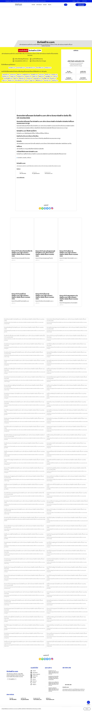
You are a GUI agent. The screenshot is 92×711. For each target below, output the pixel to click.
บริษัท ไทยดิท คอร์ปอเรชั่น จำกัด (76, 61)
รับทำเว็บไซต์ (83, 78)
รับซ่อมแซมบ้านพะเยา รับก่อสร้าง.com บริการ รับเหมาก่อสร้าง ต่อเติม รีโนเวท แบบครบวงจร (66, 427)
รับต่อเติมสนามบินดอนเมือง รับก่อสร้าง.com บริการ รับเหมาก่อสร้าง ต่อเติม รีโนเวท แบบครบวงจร (24, 559)
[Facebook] (45, 208)
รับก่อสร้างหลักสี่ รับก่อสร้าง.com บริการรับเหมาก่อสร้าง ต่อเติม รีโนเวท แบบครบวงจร (66, 460)
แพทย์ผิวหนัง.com (26, 74)
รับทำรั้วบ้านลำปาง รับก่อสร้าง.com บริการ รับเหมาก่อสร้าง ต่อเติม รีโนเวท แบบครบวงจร (24, 427)
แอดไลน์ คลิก (83, 71)
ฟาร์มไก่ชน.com (5, 76)
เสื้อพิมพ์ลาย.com (39, 80)
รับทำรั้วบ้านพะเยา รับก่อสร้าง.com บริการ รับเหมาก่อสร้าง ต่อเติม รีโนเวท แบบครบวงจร (24, 626)
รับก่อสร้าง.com (12, 67)
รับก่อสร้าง (20, 157)
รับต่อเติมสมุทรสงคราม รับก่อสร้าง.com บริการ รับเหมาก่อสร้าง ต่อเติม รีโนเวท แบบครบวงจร (67, 601)
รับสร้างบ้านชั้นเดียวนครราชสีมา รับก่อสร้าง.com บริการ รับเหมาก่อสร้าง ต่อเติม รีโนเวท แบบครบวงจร (24, 336)
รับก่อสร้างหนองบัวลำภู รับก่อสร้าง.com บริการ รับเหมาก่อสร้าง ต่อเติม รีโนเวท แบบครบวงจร (24, 551)
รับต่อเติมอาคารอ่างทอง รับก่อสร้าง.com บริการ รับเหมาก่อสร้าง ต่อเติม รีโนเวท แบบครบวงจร (24, 377)
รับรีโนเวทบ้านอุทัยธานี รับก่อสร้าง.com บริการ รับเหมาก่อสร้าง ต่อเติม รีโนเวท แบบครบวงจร (67, 386)
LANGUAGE (84, 1)
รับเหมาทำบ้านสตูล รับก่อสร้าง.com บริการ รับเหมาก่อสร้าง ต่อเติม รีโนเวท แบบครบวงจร (24, 460)
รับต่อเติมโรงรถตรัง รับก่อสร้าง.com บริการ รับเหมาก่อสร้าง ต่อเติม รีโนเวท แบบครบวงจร (67, 452)
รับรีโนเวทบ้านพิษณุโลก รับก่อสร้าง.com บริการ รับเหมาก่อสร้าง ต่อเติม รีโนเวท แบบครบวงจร (24, 369)
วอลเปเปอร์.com (5, 74)
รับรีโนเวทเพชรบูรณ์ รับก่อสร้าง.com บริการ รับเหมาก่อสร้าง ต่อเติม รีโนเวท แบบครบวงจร (66, 617)
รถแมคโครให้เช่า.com (8, 78)
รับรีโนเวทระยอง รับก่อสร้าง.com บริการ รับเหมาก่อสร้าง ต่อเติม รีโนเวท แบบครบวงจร (66, 584)
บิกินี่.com (55, 76)
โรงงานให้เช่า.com (40, 67)
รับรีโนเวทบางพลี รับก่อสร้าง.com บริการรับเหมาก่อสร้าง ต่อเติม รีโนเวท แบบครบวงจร (23, 535)
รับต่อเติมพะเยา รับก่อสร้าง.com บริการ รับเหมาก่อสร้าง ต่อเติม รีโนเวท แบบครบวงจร (23, 543)
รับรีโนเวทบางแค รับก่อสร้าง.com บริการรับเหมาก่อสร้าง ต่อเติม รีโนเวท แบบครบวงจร (23, 485)
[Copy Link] (40, 208)
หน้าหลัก (33, 4)
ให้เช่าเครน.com (22, 78)
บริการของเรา (39, 4)
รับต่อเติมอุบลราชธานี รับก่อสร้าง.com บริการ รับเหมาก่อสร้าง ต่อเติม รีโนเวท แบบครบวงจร (24, 609)
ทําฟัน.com (16, 78)
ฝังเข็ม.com (35, 76)
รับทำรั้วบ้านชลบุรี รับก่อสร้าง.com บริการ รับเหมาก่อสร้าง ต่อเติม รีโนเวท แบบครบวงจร (67, 576)
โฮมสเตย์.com (53, 78)
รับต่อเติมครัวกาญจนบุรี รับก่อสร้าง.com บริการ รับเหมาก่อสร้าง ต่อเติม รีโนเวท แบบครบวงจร (23, 353)
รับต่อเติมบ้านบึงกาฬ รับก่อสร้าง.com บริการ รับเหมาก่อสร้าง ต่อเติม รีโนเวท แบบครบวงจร (66, 444)
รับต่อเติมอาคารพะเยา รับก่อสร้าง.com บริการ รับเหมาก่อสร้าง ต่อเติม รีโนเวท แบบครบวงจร (24, 394)
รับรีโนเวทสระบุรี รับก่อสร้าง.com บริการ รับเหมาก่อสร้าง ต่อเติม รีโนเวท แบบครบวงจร (66, 435)
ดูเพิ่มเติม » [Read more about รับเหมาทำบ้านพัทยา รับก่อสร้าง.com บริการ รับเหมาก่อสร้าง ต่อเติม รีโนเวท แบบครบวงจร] (62, 260)
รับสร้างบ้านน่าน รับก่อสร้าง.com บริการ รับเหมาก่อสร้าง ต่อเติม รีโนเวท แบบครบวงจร (23, 444)
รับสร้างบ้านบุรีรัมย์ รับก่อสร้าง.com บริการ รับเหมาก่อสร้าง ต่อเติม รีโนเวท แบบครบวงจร (53, 689)
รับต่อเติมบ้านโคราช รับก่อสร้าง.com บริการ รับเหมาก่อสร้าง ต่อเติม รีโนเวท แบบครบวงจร (24, 502)
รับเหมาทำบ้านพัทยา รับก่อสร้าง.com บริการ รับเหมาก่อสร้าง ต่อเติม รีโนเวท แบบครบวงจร (69, 253)
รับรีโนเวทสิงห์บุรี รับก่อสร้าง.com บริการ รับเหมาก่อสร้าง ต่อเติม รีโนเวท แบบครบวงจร (66, 394)
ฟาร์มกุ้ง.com (54, 74)
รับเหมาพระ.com (47, 80)
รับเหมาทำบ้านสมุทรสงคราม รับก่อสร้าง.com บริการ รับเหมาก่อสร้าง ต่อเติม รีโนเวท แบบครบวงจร (69, 298)
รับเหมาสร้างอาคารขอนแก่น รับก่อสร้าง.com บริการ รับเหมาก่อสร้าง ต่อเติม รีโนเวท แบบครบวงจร (67, 634)
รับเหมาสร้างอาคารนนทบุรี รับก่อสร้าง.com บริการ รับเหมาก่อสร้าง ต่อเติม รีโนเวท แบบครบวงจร (24, 526)
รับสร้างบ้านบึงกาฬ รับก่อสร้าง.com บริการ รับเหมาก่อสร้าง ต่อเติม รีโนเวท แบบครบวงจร (67, 642)
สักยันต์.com (41, 76)
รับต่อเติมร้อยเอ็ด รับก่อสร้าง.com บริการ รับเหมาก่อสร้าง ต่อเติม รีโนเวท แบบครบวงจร (67, 526)
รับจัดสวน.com (48, 67)
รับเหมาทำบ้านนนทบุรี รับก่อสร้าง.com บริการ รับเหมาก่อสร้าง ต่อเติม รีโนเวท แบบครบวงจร (67, 336)
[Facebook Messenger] (47, 208)
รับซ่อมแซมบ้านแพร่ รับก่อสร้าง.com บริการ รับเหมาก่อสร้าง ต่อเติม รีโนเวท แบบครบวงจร (24, 361)
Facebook (68, 78)
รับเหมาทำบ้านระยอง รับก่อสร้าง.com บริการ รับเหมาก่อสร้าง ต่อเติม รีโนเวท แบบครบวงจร (23, 592)
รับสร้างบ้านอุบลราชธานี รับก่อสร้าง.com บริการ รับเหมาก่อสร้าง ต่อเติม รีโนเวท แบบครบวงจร (67, 535)
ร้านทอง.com (29, 78)
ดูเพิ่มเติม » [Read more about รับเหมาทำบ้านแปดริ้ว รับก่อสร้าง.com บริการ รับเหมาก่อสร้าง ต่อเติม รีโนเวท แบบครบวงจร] (14, 303)
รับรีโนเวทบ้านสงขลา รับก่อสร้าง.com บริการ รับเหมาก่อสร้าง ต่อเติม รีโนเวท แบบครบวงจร (66, 369)
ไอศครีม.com (48, 74)
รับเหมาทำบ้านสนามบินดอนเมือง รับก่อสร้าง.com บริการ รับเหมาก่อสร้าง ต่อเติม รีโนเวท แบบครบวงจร (22, 253)
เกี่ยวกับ (49, 4)
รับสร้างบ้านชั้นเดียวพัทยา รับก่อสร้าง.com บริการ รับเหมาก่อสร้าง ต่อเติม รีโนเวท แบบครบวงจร (66, 559)
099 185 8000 (81, 5)
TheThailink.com (83, 79)
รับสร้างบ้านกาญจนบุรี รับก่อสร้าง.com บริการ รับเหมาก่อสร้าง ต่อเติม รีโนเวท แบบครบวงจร (24, 568)
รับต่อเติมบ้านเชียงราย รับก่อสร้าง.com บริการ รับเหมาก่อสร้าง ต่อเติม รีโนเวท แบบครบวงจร (24, 402)
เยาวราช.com (13, 74)
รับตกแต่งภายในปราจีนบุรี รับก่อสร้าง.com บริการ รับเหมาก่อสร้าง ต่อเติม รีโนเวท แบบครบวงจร (66, 320)
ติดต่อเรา (74, 1)
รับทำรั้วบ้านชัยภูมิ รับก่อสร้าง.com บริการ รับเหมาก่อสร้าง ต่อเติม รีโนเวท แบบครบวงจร (67, 568)
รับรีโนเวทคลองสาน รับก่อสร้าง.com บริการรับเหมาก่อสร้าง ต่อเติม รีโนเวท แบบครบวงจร (24, 452)
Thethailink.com (69, 79)
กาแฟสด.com (13, 76)
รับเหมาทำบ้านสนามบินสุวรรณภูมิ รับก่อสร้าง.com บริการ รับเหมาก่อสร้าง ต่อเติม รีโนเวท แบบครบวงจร (45, 253)
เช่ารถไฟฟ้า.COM (45, 78)
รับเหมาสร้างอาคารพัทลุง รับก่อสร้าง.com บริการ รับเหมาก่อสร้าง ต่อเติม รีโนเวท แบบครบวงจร (23, 386)
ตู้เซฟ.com (19, 74)
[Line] (42, 208)
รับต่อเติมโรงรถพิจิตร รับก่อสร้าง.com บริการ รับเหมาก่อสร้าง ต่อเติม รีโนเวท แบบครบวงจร (66, 353)
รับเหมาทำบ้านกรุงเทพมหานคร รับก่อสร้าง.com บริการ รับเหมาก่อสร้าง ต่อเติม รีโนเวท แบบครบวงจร (24, 584)
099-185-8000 (68, 72)
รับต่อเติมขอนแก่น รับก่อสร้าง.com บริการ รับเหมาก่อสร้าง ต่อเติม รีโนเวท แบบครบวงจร (67, 592)
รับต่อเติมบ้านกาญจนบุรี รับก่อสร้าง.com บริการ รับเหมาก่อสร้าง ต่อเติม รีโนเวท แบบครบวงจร (23, 601)
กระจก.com (41, 74)
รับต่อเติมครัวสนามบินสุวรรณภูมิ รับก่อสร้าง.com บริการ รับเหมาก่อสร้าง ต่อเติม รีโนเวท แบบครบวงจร (24, 435)
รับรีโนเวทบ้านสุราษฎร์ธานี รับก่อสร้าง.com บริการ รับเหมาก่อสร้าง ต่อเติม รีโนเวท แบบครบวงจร (24, 642)
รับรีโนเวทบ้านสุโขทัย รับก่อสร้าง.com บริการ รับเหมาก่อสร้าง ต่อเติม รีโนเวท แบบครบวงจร (23, 617)
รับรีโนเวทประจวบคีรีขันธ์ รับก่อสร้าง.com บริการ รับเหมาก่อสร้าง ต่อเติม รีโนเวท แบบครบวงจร (53, 683)
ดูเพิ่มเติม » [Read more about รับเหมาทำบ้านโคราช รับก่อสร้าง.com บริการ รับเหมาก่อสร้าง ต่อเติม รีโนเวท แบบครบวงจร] (38, 303)
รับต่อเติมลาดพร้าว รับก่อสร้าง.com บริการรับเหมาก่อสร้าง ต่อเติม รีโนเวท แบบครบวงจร (24, 320)
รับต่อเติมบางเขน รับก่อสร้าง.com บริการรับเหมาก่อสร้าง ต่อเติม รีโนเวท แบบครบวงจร (66, 402)
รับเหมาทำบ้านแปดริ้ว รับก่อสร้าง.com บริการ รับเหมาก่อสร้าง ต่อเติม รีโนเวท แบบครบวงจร (21, 296)
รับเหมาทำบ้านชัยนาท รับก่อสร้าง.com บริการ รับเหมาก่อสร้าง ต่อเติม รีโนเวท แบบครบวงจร (66, 510)
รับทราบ (87, 708)
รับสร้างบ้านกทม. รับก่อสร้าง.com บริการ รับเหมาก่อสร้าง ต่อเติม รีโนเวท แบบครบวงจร (53, 672)
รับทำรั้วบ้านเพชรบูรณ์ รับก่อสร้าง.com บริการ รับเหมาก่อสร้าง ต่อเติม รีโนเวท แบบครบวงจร (67, 543)
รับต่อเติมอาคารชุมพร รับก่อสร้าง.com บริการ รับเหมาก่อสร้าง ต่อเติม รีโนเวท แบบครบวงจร (24, 344)
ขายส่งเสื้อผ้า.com (48, 76)
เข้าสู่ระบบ (78, 1)
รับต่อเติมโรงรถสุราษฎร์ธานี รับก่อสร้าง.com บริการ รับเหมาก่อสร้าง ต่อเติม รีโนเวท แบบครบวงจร (67, 377)
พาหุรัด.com (4, 80)
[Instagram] (52, 208)
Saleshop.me (55, 80)
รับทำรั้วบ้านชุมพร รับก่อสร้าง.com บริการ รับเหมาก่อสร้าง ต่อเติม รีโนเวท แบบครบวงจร (24, 411)
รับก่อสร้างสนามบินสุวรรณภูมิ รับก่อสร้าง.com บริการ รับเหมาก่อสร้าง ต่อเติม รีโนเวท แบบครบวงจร (24, 493)
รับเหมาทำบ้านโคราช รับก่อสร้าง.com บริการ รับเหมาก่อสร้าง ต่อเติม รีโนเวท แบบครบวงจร (45, 296)
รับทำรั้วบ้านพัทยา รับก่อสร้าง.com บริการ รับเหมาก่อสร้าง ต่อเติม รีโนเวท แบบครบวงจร (67, 518)
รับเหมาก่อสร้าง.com (20, 67)
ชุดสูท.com (32, 80)
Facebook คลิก (48, 172)
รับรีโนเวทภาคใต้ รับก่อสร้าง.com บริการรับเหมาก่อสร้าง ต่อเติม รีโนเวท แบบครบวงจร (66, 485)
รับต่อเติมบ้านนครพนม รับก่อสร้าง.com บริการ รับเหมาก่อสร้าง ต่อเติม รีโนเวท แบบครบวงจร (67, 419)
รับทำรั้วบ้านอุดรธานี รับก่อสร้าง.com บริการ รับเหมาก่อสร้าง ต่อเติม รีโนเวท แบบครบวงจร (66, 551)
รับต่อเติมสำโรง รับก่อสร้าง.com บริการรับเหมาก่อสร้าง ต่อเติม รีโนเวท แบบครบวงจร (24, 518)
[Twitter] (50, 208)
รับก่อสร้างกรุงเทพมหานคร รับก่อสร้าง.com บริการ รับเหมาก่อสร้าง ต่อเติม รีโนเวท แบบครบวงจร (67, 328)
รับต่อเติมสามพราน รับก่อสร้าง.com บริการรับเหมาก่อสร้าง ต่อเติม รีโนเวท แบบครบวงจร (67, 493)
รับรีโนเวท (29, 157)
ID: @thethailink (36, 173)
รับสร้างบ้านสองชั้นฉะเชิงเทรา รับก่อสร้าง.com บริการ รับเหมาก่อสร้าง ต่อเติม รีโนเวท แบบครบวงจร (66, 468)
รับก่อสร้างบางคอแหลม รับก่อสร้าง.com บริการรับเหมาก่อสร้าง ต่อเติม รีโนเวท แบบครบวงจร (67, 411)
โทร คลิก (69, 71)
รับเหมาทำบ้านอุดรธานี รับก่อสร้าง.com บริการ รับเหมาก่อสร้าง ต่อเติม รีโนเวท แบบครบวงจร (67, 609)
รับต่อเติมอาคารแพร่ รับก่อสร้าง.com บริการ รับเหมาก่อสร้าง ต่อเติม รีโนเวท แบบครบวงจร (23, 634)
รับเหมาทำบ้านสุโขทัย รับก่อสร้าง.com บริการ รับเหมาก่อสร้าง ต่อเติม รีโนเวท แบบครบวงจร (24, 468)
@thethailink (83, 72)
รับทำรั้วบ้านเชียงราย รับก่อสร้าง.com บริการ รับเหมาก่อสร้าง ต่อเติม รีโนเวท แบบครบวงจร (66, 344)
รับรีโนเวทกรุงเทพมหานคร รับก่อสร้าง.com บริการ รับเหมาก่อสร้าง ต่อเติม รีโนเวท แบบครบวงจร (24, 510)
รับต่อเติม (25, 157)
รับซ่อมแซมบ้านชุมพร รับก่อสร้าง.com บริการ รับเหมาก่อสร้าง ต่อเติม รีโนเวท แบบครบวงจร (24, 419)
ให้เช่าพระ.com (11, 80)
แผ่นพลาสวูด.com (37, 78)
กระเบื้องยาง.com (20, 76)
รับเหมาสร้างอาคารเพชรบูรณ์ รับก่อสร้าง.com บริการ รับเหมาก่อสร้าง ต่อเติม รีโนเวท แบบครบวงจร (67, 502)
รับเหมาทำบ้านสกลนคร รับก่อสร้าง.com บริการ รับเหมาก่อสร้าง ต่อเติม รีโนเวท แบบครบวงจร (24, 576)
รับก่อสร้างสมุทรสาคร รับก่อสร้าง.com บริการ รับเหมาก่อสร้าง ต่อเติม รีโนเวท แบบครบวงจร (67, 361)
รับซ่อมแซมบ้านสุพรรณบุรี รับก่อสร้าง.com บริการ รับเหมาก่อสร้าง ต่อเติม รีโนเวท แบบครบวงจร (24, 477)
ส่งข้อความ (48, 698)
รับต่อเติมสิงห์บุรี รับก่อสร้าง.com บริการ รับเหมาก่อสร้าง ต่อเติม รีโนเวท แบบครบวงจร (24, 328)
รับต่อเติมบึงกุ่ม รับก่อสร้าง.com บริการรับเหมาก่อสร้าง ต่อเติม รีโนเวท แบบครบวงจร (66, 626)
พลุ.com (27, 80)
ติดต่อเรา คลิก (81, 4)
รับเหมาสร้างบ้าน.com (30, 67)
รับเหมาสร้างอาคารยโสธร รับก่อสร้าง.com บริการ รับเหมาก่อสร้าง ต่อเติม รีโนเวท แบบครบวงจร (66, 477)
